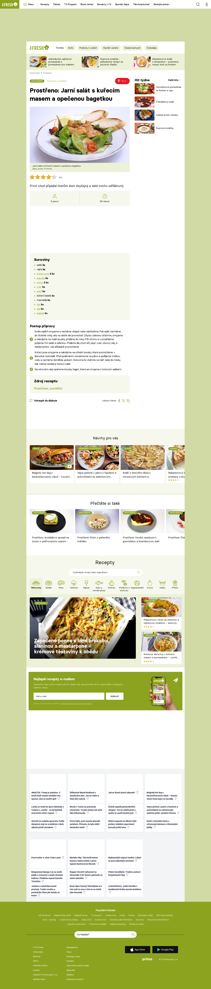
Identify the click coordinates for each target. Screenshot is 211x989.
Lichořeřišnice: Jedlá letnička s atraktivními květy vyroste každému (124, 889)
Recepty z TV (104, 4)
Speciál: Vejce (122, 4)
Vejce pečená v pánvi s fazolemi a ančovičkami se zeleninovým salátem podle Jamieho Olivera (96, 475)
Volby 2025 (86, 920)
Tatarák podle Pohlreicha (121, 920)
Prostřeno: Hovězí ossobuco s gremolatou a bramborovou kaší (141, 539)
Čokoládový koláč (165, 101)
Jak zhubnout (44, 915)
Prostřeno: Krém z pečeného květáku (93, 539)
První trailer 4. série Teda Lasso (47, 857)
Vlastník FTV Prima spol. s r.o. (45, 975)
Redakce (70, 975)
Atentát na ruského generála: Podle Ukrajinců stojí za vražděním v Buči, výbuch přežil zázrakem (47, 824)
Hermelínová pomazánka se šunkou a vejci (168, 89)
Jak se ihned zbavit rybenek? (123, 792)
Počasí (131, 915)
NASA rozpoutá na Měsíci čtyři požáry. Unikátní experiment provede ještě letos (122, 824)
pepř (39, 291)
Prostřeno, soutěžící (57, 81)
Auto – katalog (49, 920)
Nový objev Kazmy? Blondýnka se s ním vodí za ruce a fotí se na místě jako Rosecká (86, 889)
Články (56, 4)
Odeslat (114, 696)
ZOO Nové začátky (164, 915)
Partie (122, 915)
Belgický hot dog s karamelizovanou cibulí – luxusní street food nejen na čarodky (51, 475)
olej (38, 304)
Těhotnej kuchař (141, 4)
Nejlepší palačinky (118, 924)
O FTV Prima (38, 947)
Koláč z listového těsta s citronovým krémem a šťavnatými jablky (136, 475)
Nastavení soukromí (75, 979)
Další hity (173, 80)
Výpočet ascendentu (76, 924)
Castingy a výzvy (73, 956)
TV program (96, 915)
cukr (39, 286)
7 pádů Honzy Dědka (68, 920)
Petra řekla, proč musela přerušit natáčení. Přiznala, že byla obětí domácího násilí (85, 824)
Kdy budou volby (145, 915)
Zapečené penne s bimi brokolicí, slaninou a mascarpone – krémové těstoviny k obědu (72, 646)
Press (69, 952)
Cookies (36, 970)
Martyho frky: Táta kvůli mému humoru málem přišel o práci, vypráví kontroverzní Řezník (84, 860)
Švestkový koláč (136, 924)
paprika (41, 278)
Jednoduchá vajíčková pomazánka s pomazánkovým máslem (61, 62)
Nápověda (71, 970)
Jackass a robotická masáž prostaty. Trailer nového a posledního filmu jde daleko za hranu (45, 891)
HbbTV (36, 961)
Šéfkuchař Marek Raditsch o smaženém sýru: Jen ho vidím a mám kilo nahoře (84, 795)
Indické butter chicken (167, 115)
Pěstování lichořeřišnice (158, 920)
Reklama (36, 956)
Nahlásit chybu (39, 979)
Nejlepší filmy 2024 (62, 915)
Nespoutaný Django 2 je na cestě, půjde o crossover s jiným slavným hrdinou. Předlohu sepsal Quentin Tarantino (47, 876)
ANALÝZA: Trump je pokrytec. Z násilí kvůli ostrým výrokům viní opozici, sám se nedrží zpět (45, 795)
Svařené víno (100, 920)
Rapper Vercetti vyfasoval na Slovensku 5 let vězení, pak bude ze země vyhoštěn (86, 875)
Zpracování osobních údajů (78, 965)
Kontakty (70, 961)
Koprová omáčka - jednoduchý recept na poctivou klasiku (111, 62)
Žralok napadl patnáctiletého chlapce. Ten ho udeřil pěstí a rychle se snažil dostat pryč (122, 810)
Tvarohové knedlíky (98, 924)
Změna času (110, 915)
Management (72, 947)
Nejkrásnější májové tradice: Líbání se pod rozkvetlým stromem (124, 859)
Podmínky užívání (40, 965)
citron (40, 282)
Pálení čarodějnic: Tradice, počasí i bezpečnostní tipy (124, 873)
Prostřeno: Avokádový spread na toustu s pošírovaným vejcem (50, 539)
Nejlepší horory (81, 915)
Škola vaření (86, 4)
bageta (40, 313)
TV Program (70, 4)
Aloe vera (140, 920)
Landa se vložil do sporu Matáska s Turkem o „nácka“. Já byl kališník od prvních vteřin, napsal (47, 810)
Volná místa (38, 952)
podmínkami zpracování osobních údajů (76, 704)
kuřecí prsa (43, 273)
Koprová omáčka (164, 128)
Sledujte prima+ (162, 4)
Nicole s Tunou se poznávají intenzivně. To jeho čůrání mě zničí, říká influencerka (86, 810)
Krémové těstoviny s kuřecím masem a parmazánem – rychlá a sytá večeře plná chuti (161, 657)
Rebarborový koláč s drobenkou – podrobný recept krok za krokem (165, 62)
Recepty (44, 4)
